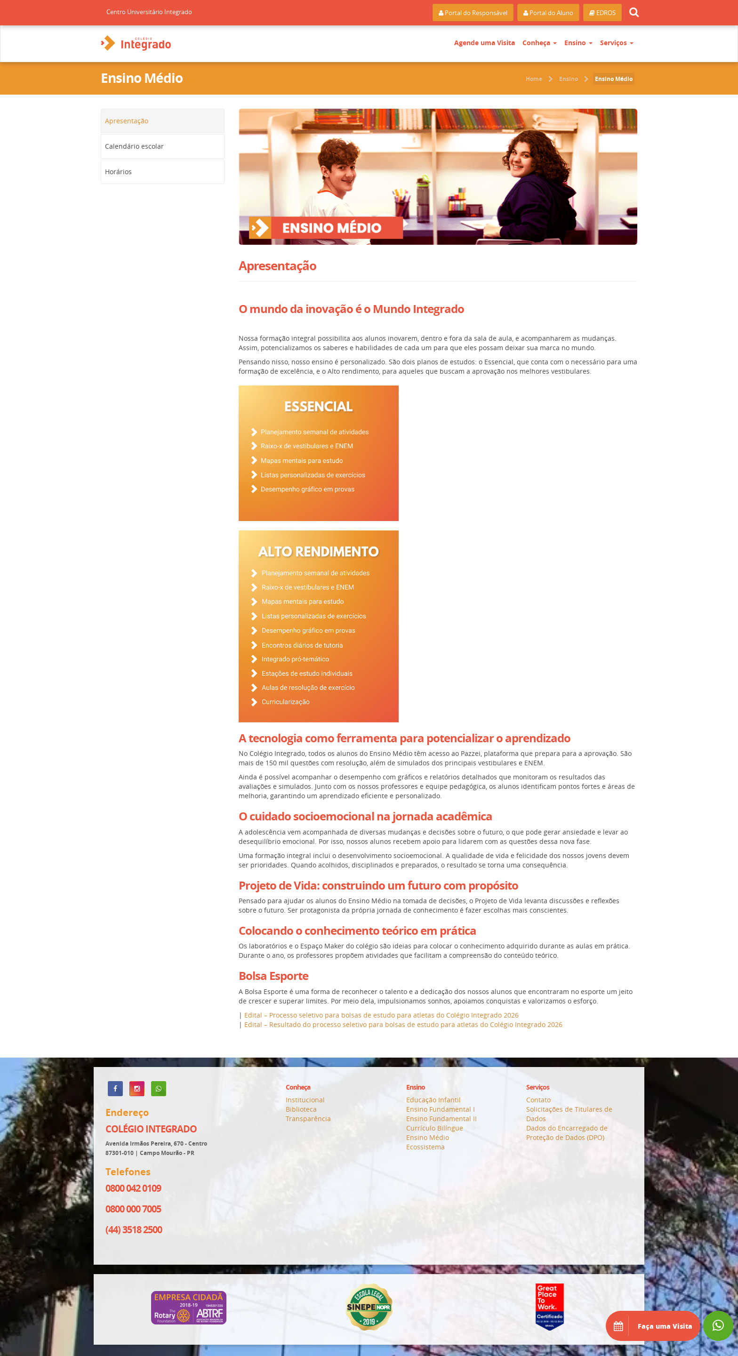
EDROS (602, 12)
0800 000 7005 (133, 1209)
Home (534, 79)
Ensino (578, 42)
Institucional (305, 1099)
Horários (118, 171)
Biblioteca (301, 1109)
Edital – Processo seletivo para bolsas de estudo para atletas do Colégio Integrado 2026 (381, 1015)
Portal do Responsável (473, 12)
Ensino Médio (614, 79)
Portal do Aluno (548, 12)
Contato (538, 1099)
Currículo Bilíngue (434, 1127)
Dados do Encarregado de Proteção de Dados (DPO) (567, 1132)
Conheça (539, 42)
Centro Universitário (149, 12)
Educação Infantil (433, 1099)
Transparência (308, 1118)
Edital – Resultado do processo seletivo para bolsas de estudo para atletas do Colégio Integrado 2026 (403, 1024)
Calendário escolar (134, 146)
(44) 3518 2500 (133, 1229)
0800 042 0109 (133, 1188)
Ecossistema (425, 1146)
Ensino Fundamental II (441, 1118)
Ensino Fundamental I (440, 1109)
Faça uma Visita (653, 1326)
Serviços (617, 42)
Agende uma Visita (484, 42)
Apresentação (126, 120)
